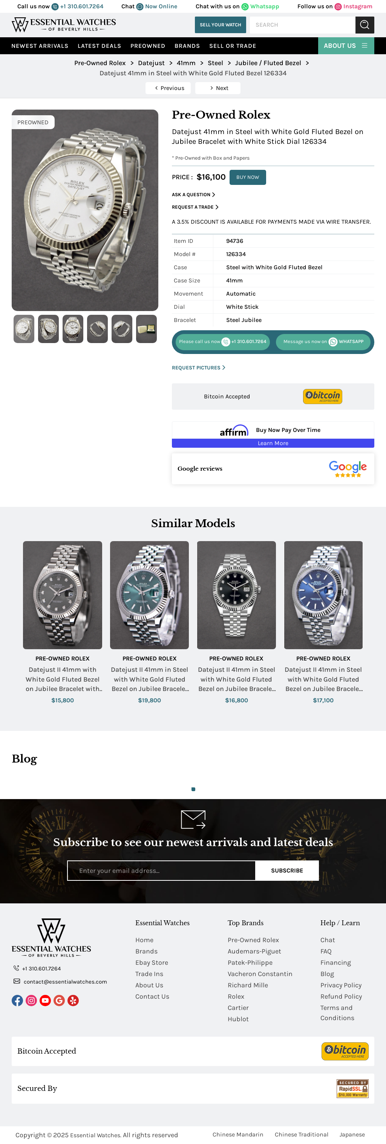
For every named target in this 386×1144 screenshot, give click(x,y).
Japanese (352, 1134)
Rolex (236, 996)
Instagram (353, 6)
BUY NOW (247, 177)
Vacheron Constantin (260, 974)
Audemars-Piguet (254, 951)
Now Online (156, 6)
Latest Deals (99, 45)
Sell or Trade (232, 45)
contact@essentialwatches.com (60, 981)
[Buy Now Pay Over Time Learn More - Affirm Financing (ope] (273, 434)
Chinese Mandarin (238, 1134)
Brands (187, 45)
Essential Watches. (95, 1135)
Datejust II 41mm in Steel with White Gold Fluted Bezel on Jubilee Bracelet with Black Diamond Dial (236, 679)
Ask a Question (193, 195)
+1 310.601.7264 (77, 6)
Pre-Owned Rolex (62, 658)
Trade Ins (149, 974)
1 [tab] (193, 789)
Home (144, 940)
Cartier (238, 1008)
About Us (346, 45)
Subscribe (287, 870)
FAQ (326, 951)
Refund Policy (341, 996)
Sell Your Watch (220, 24)
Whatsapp (260, 6)
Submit (364, 25)
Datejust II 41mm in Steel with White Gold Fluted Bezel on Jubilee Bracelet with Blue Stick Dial (323, 679)
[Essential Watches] (64, 24)
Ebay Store (151, 962)
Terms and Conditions (337, 1013)
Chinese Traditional (301, 1134)
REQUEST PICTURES (198, 368)
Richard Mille (248, 985)
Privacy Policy (340, 985)
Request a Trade (195, 207)
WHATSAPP (323, 341)
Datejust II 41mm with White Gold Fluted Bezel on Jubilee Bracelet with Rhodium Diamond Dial (63, 679)
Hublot (238, 1019)
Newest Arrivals (40, 45)
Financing (335, 962)
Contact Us (152, 996)
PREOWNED (33, 122)
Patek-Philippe (250, 962)
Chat (327, 940)
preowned (147, 45)
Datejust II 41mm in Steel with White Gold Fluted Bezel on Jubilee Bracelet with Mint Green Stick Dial (149, 679)
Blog (327, 974)
